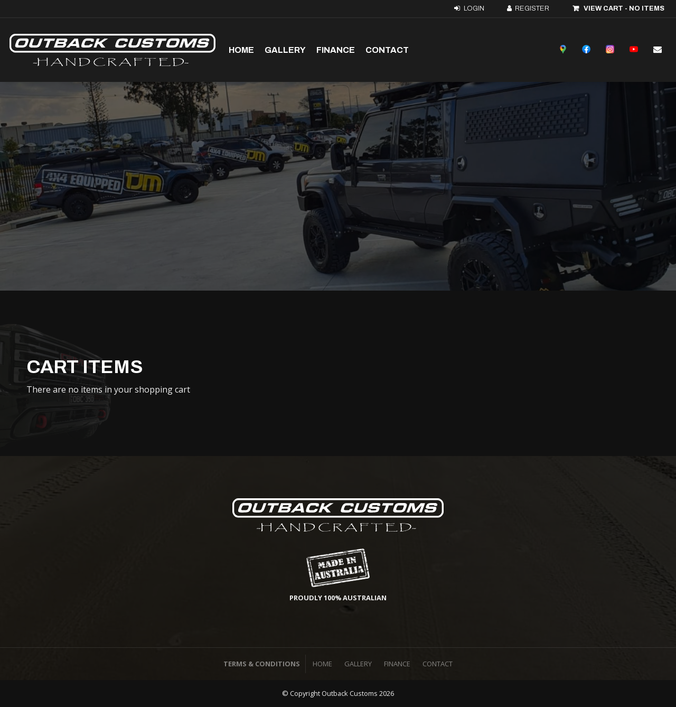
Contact (387, 49)
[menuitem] (322, 664)
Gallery (285, 49)
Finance (335, 49)
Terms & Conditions (261, 663)
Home (241, 49)
